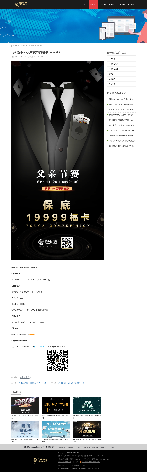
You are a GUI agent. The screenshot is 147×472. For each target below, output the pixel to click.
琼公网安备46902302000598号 (90, 462)
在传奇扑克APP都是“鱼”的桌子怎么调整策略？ (122, 125)
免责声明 (68, 465)
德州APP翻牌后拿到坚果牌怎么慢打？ (121, 104)
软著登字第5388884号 (76, 459)
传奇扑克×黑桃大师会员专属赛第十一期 (70, 383)
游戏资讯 (112, 74)
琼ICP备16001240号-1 (64, 462)
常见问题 (112, 84)
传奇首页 (84, 4)
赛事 (38, 46)
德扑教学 (112, 79)
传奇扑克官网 (39, 347)
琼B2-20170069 (104, 459)
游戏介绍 (103, 4)
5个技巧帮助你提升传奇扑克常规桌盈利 (122, 141)
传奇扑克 (24, 46)
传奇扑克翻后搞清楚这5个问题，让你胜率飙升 (122, 120)
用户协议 (82, 465)
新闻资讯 (93, 4)
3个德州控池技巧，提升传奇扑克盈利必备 (122, 130)
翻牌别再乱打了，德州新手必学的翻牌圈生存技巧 (122, 109)
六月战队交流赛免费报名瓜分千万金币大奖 (32, 383)
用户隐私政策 (75, 465)
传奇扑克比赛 (113, 69)
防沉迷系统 (61, 465)
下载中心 (121, 4)
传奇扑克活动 (113, 64)
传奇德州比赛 (24, 377)
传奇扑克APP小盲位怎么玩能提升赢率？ (122, 146)
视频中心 (112, 4)
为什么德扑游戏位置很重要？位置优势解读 (122, 135)
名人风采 (131, 4)
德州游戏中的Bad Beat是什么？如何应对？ (122, 99)
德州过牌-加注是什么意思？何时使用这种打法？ (122, 115)
